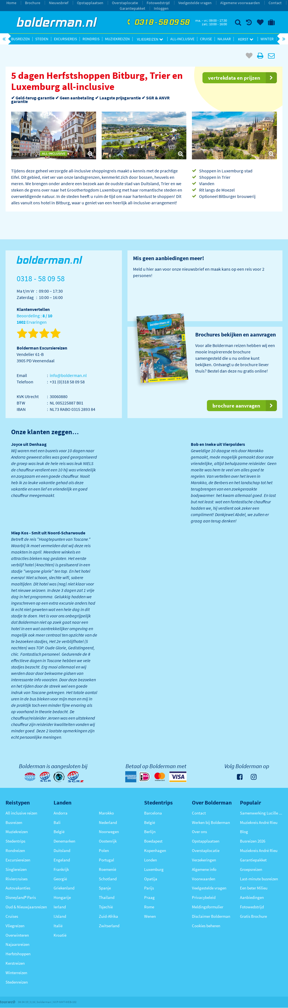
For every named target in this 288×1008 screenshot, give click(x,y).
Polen (104, 850)
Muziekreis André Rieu (258, 822)
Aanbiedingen (252, 897)
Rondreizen (15, 850)
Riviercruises (16, 878)
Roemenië (107, 869)
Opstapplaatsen (90, 3)
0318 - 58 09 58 (158, 22)
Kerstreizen (15, 963)
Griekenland (64, 888)
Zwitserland (109, 925)
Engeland (62, 860)
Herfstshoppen (18, 953)
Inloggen (161, 8)
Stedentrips (15, 841)
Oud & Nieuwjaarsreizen (26, 906)
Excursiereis (65, 38)
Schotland (108, 878)
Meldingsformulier (207, 906)
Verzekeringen (204, 860)
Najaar (224, 38)
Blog (244, 831)
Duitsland (62, 850)
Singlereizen (16, 869)
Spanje (105, 888)
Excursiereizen (18, 860)
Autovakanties (18, 888)
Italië (58, 925)
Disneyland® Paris (21, 897)
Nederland (108, 822)
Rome (149, 906)
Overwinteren (17, 935)
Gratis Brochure (253, 916)
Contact (275, 3)
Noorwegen (109, 831)
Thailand (106, 897)
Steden (41, 38)
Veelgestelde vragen (195, 3)
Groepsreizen (251, 869)
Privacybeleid (204, 897)
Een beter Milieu (253, 888)
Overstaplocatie (125, 3)
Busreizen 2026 (252, 841)
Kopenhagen (155, 850)
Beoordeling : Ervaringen (34, 319)
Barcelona (153, 813)
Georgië (60, 878)
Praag (149, 897)
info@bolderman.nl (68, 375)
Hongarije (62, 897)
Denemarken (64, 841)
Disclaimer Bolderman (211, 916)
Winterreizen (16, 972)
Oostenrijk (108, 841)
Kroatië (60, 935)
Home (11, 3)
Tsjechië (106, 906)
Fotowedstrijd (158, 3)
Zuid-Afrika (108, 916)
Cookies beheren (206, 925)
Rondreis (90, 38)
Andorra (60, 813)
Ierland (60, 906)
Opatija (150, 878)
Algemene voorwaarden (240, 3)
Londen (150, 860)
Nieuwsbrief (58, 3)
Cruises (12, 916)
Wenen (150, 916)
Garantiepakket (132, 8)
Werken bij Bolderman (211, 822)
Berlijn (150, 831)
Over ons (199, 831)
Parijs (149, 888)
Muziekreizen (117, 38)
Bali (57, 822)
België (59, 831)
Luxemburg (154, 869)
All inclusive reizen (21, 813)
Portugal (106, 860)
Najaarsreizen (17, 944)
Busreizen (20, 38)
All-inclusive (182, 38)
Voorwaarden (203, 878)
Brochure (32, 3)
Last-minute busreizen (259, 878)
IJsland (60, 916)
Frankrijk (61, 869)
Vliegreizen (150, 39)
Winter (267, 38)
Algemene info (204, 869)
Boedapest (153, 841)
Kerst (245, 39)
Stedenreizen (17, 982)
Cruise (206, 38)
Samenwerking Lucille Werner (261, 813)
